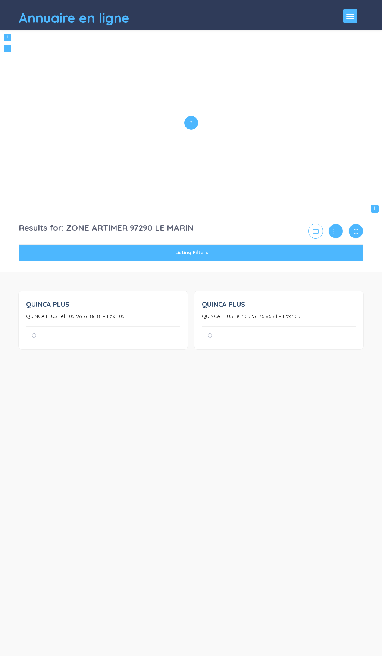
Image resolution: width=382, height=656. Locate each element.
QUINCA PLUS (47, 304)
